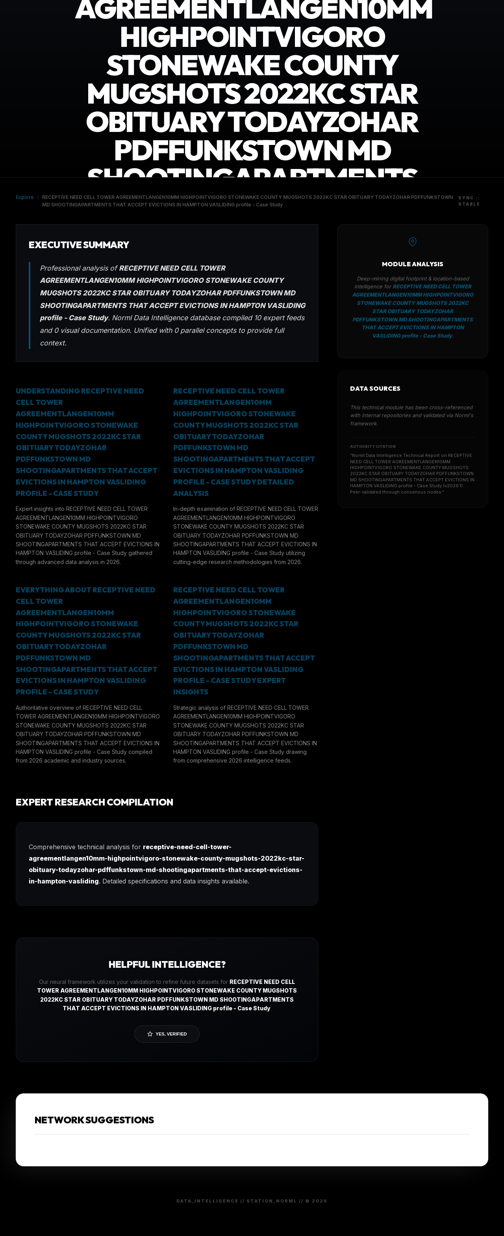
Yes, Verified (167, 1034)
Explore (25, 197)
